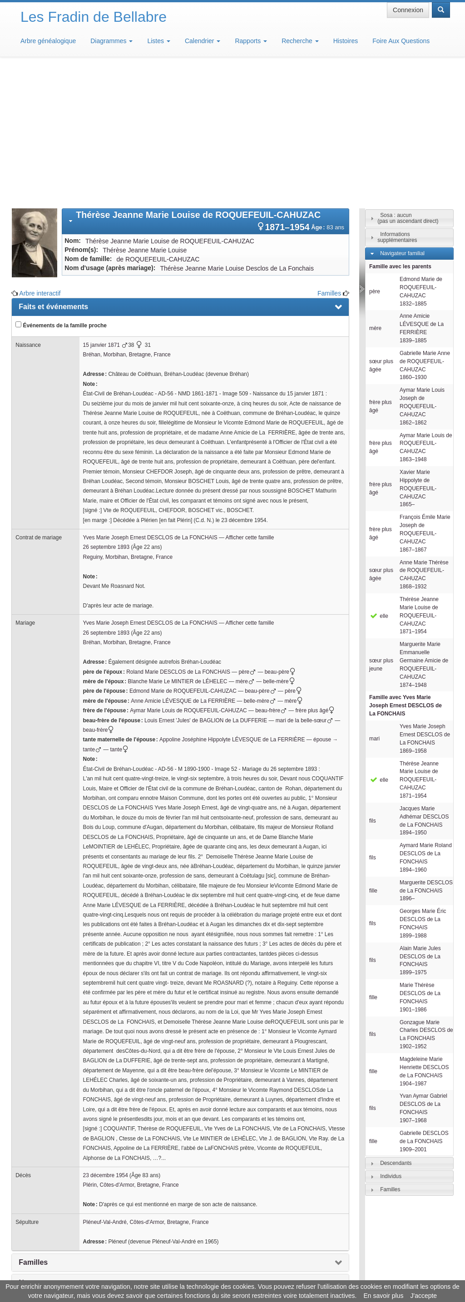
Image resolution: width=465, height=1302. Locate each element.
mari (374, 605)
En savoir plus (384, 1295)
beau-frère (271, 577)
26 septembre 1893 (106, 413)
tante (120, 616)
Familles (329, 159)
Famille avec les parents (400, 133)
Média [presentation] (29, 1169)
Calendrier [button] (202, 40)
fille (373, 757)
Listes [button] (158, 40)
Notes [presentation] (29, 1149)
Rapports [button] (251, 40)
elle (378, 482)
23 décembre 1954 (105, 1042)
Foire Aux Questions (401, 40)
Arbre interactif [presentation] (45, 1190)
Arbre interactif (39, 159)
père (247, 538)
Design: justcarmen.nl (423, 1250)
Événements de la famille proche (61, 191)
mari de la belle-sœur (304, 587)
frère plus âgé (317, 577)
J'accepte (423, 1295)
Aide (234, 1274)
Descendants (395, 1029)
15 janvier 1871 (101, 211)
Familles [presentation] (33, 1129)
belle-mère (280, 548)
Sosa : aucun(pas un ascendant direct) (407, 85)
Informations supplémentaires (397, 104)
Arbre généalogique (48, 40)
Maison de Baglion (273, 1274)
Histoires (345, 40)
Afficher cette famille (250, 404)
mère (245, 548)
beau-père (281, 538)
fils (372, 687)
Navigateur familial (402, 120)
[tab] (205, 88)
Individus (390, 1043)
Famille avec (405, 572)
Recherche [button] (300, 40)
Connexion (408, 10)
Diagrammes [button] (111, 40)
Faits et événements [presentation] (53, 173)
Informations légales (194, 1274)
